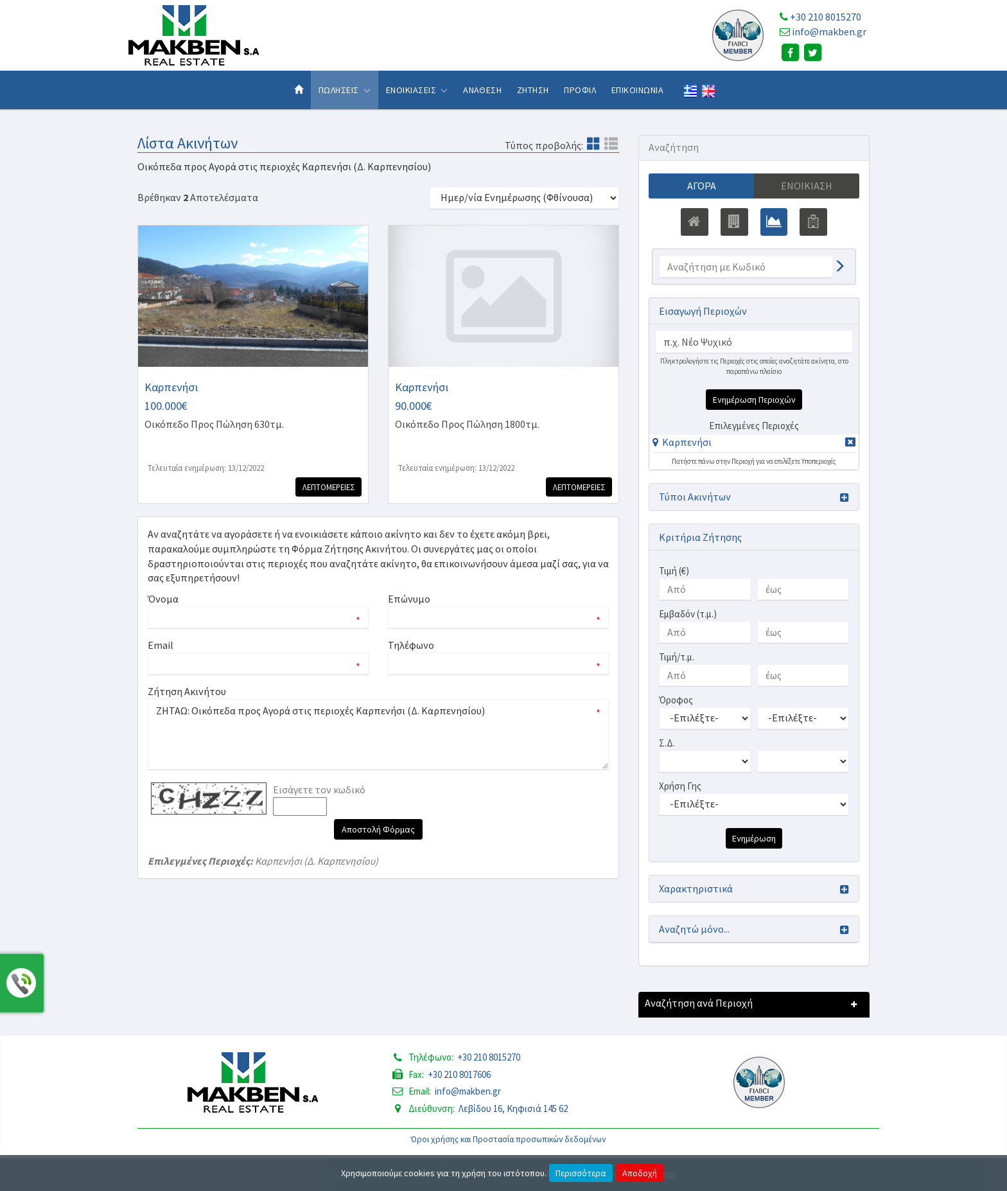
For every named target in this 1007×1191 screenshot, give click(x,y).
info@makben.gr (829, 31)
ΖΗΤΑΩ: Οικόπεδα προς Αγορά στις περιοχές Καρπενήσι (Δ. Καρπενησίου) (378, 734)
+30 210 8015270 (825, 16)
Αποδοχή (639, 1173)
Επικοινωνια (637, 90)
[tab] (753, 444)
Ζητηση (533, 90)
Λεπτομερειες (327, 487)
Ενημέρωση (754, 838)
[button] (682, 442)
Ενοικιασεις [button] (417, 90)
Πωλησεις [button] (345, 90)
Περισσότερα (581, 1173)
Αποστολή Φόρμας (378, 829)
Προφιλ (580, 90)
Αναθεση (482, 90)
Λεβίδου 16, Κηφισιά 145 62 (513, 1108)
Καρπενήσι (687, 442)
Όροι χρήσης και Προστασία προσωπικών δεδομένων (508, 1139)
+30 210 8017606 (459, 1074)
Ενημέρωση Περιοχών (754, 399)
